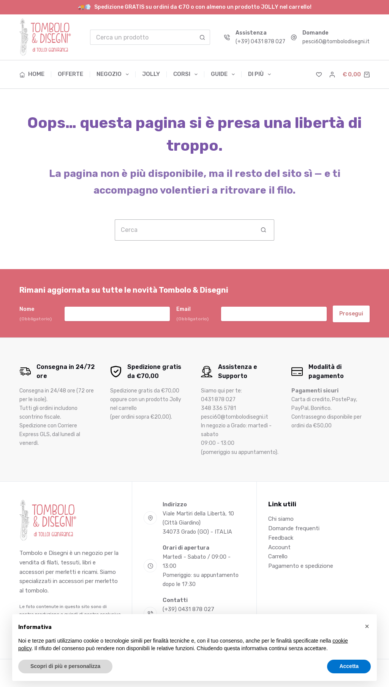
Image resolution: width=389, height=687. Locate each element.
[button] (367, 626)
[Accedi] (332, 74)
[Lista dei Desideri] (319, 74)
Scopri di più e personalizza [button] (65, 666)
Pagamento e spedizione (300, 566)
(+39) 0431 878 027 (260, 41)
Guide (224, 74)
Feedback (280, 537)
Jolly (151, 74)
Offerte (70, 74)
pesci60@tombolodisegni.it (336, 41)
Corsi (187, 74)
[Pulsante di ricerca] (202, 37)
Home (31, 74)
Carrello (278, 556)
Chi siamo (281, 518)
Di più (259, 74)
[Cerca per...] (142, 37)
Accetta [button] (349, 666)
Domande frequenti (293, 528)
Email (192, 314)
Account (279, 547)
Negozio (114, 74)
